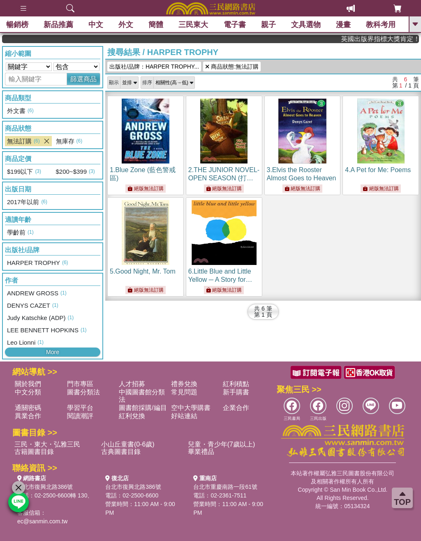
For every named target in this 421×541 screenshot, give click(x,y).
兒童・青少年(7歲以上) (221, 444)
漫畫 (343, 25)
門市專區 (80, 383)
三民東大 (193, 25)
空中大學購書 (190, 407)
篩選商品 (83, 79)
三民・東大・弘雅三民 (47, 444)
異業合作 (28, 415)
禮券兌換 (184, 383)
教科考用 (381, 25)
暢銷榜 (17, 25)
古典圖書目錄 (121, 451)
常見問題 (184, 392)
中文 (95, 25)
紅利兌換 (132, 415)
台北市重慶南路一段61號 (225, 486)
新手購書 (236, 392)
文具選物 (306, 25)
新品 (58, 25)
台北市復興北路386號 (45, 486)
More (52, 352)
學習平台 (80, 407)
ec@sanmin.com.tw (42, 521)
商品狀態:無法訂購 (232, 66)
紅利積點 (236, 383)
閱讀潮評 (80, 415)
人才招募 (132, 383)
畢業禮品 (201, 451)
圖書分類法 (83, 392)
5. (143, 271)
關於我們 (28, 383)
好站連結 (184, 415)
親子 (268, 25)
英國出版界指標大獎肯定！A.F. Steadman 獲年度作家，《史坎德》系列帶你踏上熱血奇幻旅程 (388, 38)
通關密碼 (28, 407)
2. (223, 178)
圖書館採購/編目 (143, 407)
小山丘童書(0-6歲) (128, 444)
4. (378, 169)
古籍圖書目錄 (34, 451)
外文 (125, 25)
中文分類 (28, 392)
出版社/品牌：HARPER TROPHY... (154, 66)
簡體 (155, 25)
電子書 (235, 25)
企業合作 (236, 407)
